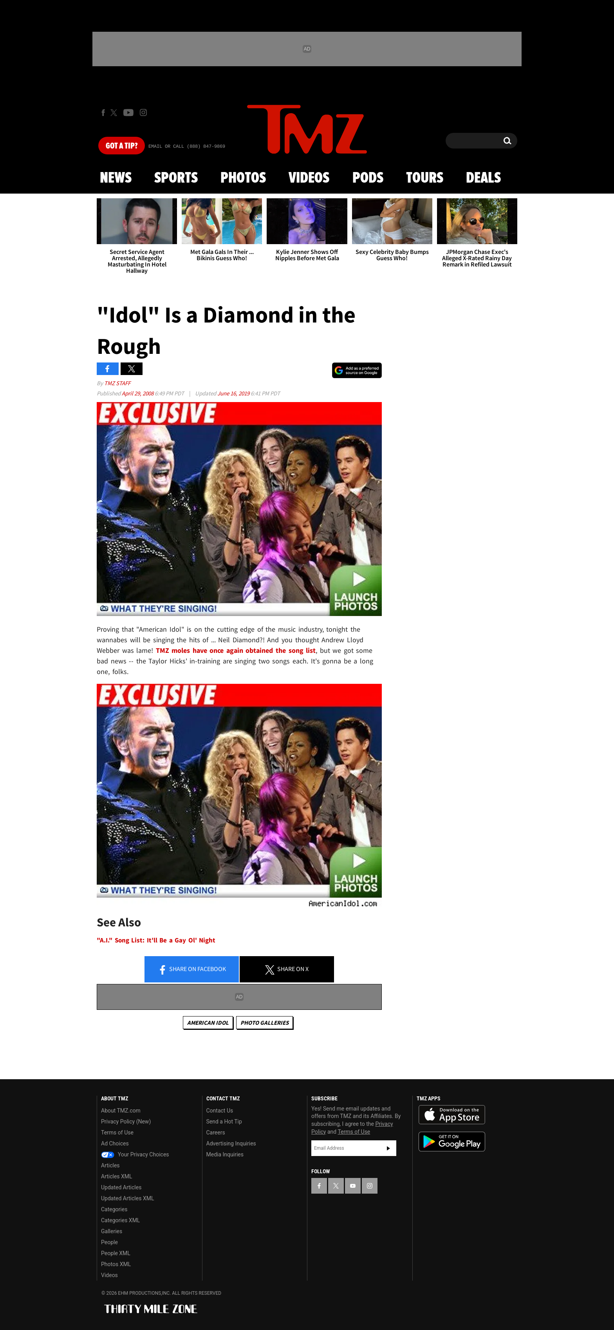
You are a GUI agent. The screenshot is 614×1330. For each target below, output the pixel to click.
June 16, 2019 (234, 393)
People (109, 1242)
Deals (483, 178)
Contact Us (219, 1110)
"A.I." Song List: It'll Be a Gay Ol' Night (156, 940)
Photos (243, 178)
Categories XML (120, 1220)
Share (192, 969)
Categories (114, 1209)
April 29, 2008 (138, 393)
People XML (115, 1253)
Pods (367, 178)
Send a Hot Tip (224, 1121)
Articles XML (116, 1176)
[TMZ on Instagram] (143, 112)
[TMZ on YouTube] (353, 1186)
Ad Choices (115, 1143)
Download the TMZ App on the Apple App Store (452, 1115)
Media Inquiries (225, 1154)
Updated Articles (121, 1187)
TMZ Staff (117, 383)
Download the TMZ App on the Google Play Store (452, 1142)
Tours (424, 178)
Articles (110, 1165)
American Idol (208, 1022)
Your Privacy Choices (135, 1154)
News (116, 178)
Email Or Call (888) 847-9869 (186, 146)
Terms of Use (117, 1132)
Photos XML (116, 1264)
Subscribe (388, 1148)
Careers (215, 1132)
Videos (309, 178)
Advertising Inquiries (231, 1143)
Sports (176, 178)
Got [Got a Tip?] (121, 146)
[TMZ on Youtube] (128, 112)
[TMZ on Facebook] (103, 113)
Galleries (111, 1231)
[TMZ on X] (115, 113)
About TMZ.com (121, 1110)
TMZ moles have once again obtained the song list (236, 650)
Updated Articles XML (127, 1198)
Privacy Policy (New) (126, 1121)
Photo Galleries (264, 1022)
